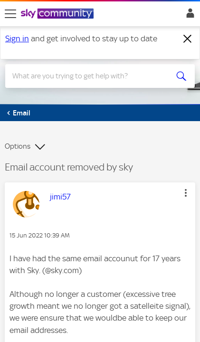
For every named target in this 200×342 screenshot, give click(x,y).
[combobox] (90, 76)
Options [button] (17, 146)
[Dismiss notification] (187, 39)
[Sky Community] (58, 14)
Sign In (188, 16)
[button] (185, 193)
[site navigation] (10, 13)
